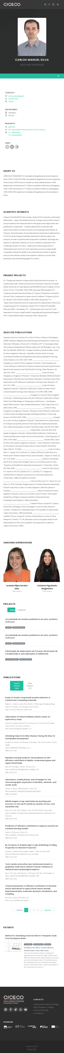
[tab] (11, 610)
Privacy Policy (32, 1049)
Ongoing (12, 610)
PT (49, 4)
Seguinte (48, 910)
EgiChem (11, 127)
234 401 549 (13, 99)
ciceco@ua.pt (38, 1013)
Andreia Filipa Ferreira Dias (17, 587)
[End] (54, 910)
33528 (10, 101)
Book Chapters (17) (30, 685)
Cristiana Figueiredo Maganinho (47, 587)
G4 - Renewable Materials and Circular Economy (26, 129)
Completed (20, 610)
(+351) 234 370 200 (40, 1010)
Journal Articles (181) (17, 685)
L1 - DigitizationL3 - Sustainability (15, 133)
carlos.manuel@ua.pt (16, 96)
